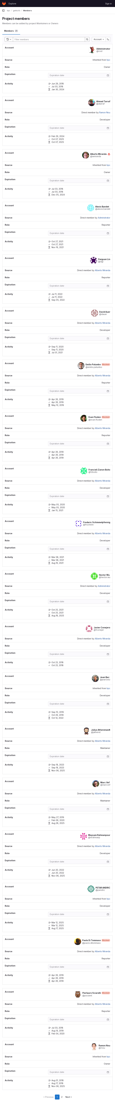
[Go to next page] (69, 1097)
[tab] (11, 31)
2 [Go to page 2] (61, 1097)
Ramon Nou (104, 112)
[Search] (47, 39)
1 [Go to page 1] (57, 1097)
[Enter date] (79, 75)
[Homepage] (4, 3)
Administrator (104, 217)
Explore (12, 3)
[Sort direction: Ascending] (108, 39)
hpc (108, 60)
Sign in (108, 3)
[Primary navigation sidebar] (3, 10)
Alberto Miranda (102, 270)
